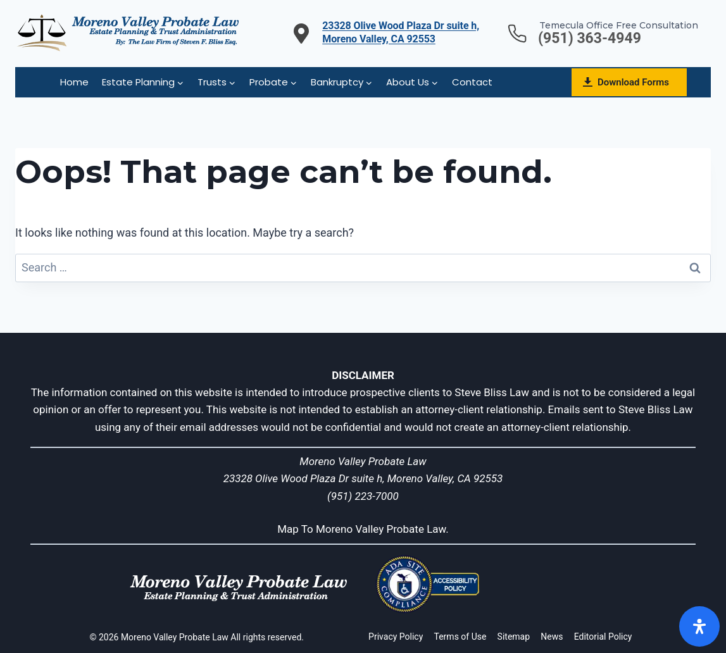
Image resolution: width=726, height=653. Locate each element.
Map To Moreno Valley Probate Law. (363, 529)
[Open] (699, 626)
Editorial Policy (603, 636)
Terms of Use (460, 636)
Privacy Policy (395, 636)
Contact (472, 82)
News (552, 636)
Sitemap (514, 636)
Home (74, 82)
